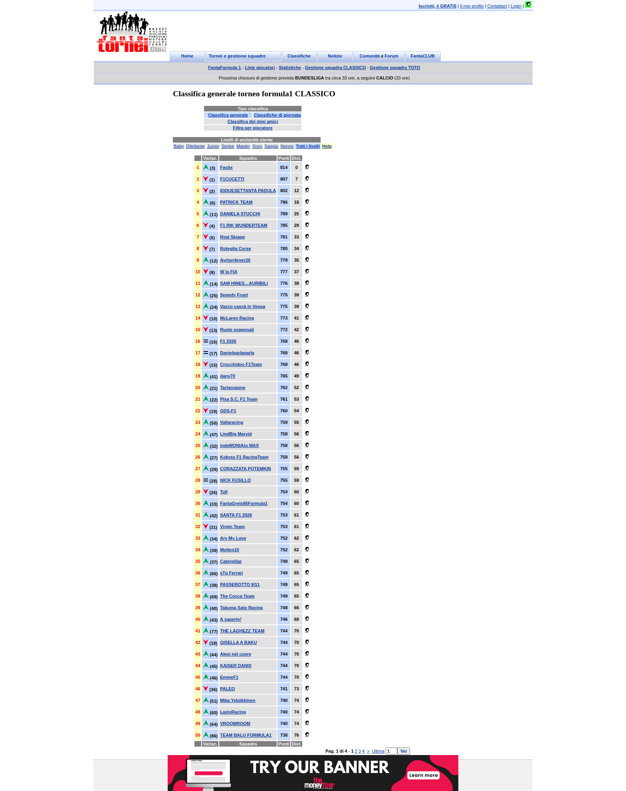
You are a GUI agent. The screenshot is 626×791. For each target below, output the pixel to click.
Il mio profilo (471, 6)
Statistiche (290, 67)
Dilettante (195, 146)
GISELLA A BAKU (238, 642)
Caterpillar (231, 561)
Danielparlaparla (237, 352)
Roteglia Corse (235, 248)
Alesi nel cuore (235, 654)
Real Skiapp (232, 237)
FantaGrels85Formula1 (243, 503)
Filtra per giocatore (253, 127)
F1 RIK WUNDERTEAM (243, 225)
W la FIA (228, 271)
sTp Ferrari (231, 572)
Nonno (287, 146)
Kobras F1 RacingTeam (244, 457)
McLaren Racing (237, 318)
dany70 (227, 376)
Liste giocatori (260, 67)
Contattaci (497, 6)
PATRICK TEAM (236, 202)
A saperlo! (230, 619)
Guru (257, 146)
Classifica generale (228, 115)
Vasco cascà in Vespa (242, 306)
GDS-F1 (228, 410)
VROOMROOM (235, 723)
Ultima (378, 751)
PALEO (227, 688)
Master (243, 146)
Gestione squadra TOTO (395, 67)
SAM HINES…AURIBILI (244, 283)
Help (327, 146)
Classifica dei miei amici (253, 121)
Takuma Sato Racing (241, 607)
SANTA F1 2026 (236, 515)
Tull (224, 491)
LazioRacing (233, 712)
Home (187, 56)
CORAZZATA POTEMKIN (245, 468)
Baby (179, 146)
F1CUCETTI (232, 179)
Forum (391, 56)
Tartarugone (232, 387)
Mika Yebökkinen (237, 700)
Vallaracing (231, 422)
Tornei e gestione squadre (237, 56)
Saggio (271, 146)
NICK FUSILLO (235, 480)
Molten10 (229, 549)
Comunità (369, 56)
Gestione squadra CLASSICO (335, 67)
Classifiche (299, 56)
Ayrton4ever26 (235, 260)
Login (516, 6)
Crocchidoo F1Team (241, 364)
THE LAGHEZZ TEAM (242, 630)
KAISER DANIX (236, 665)
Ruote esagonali (237, 329)
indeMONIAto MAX (239, 445)
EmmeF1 (229, 677)
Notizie (335, 56)
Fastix (226, 167)
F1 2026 (228, 341)
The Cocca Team (237, 596)
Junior (213, 146)
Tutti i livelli (308, 146)
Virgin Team (232, 526)
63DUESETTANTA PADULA (248, 190)
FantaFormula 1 (224, 67)
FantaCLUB (423, 56)
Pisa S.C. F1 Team (239, 399)
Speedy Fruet (234, 294)
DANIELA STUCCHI (240, 213)
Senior (228, 146)
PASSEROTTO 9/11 (240, 584)
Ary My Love (233, 538)
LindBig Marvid (236, 433)
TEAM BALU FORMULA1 (245, 735)
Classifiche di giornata (277, 115)
